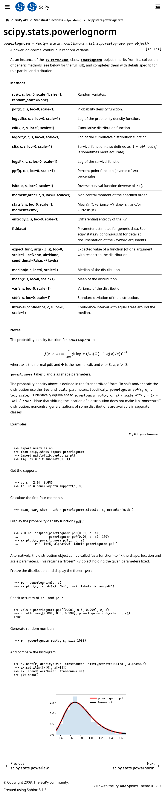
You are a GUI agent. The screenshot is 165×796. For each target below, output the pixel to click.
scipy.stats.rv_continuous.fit (100, 234)
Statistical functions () (57, 20)
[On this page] (158, 7)
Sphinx (32, 789)
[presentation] (86, 354)
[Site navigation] (7, 7)
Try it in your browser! (144, 434)
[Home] (7, 20)
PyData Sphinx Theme (132, 786)
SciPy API (21, 20)
